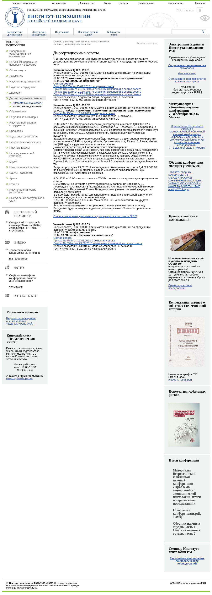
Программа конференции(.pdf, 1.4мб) (187, 513)
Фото (19, 267)
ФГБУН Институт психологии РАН (188, 583)
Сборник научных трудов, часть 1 (186, 525)
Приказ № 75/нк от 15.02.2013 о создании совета (84, 113)
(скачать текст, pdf (180, 379)
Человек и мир (187, 73)
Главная (57, 41)
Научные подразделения (24, 81)
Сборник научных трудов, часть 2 (186, 531)
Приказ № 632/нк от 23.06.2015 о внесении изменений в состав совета (97, 243)
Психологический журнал (25, 142)
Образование (17, 111)
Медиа (107, 3)
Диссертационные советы (77, 44)
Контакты (200, 3)
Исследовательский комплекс (21, 155)
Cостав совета (62, 237)
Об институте (17, 70)
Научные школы (19, 147)
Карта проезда (175, 3)
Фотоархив (16, 286)
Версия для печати (147, 43)
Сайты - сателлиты (21, 172)
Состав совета (63, 83)
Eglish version (185, 10)
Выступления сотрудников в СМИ (26, 199)
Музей (13, 161)
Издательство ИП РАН (23, 136)
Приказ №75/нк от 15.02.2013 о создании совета (83, 86)
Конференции (146, 3)
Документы (16, 75)
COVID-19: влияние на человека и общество (23, 63)
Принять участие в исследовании (180, 287)
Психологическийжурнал (88, 33)
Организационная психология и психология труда (187, 80)
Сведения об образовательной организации (20, 53)
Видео (20, 242)
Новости (123, 3)
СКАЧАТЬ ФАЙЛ (24, 323)
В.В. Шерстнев (18, 258)
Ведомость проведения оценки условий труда (21, 321)
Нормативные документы (27, 106)
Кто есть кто (25, 296)
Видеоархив (62, 31)
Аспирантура (59, 3)
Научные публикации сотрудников (22, 124)
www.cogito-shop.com (19, 378)
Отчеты (14, 184)
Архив (13, 178)
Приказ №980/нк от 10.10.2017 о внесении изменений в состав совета (97, 91)
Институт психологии (24, 3)
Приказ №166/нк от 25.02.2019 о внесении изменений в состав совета (97, 94)
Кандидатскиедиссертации (15, 33)
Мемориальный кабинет (24, 167)
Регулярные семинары (23, 117)
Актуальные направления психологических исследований (187, 561)
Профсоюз (16, 130)
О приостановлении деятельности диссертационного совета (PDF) (95, 216)
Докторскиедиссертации (39, 33)
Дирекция (15, 92)
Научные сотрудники (22, 87)
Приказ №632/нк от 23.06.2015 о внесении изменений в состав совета (97, 89)
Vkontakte (200, 10)
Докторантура (86, 3)
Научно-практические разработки (22, 191)
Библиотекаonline (114, 33)
